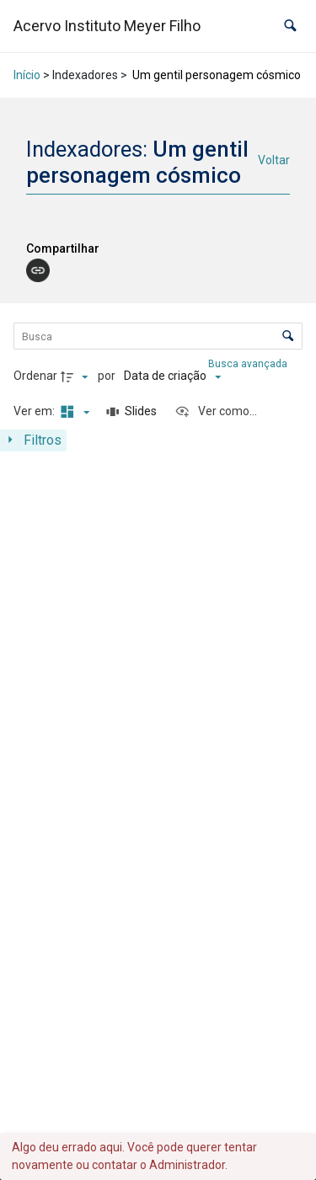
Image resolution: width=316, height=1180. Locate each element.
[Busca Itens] (158, 336)
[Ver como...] (215, 411)
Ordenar (35, 375)
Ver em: (35, 411)
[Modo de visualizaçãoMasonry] (73, 411)
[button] (290, 25)
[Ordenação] (172, 376)
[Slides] (132, 411)
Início (26, 75)
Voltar (274, 160)
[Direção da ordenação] (76, 376)
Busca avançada (249, 364)
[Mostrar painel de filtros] (33, 440)
